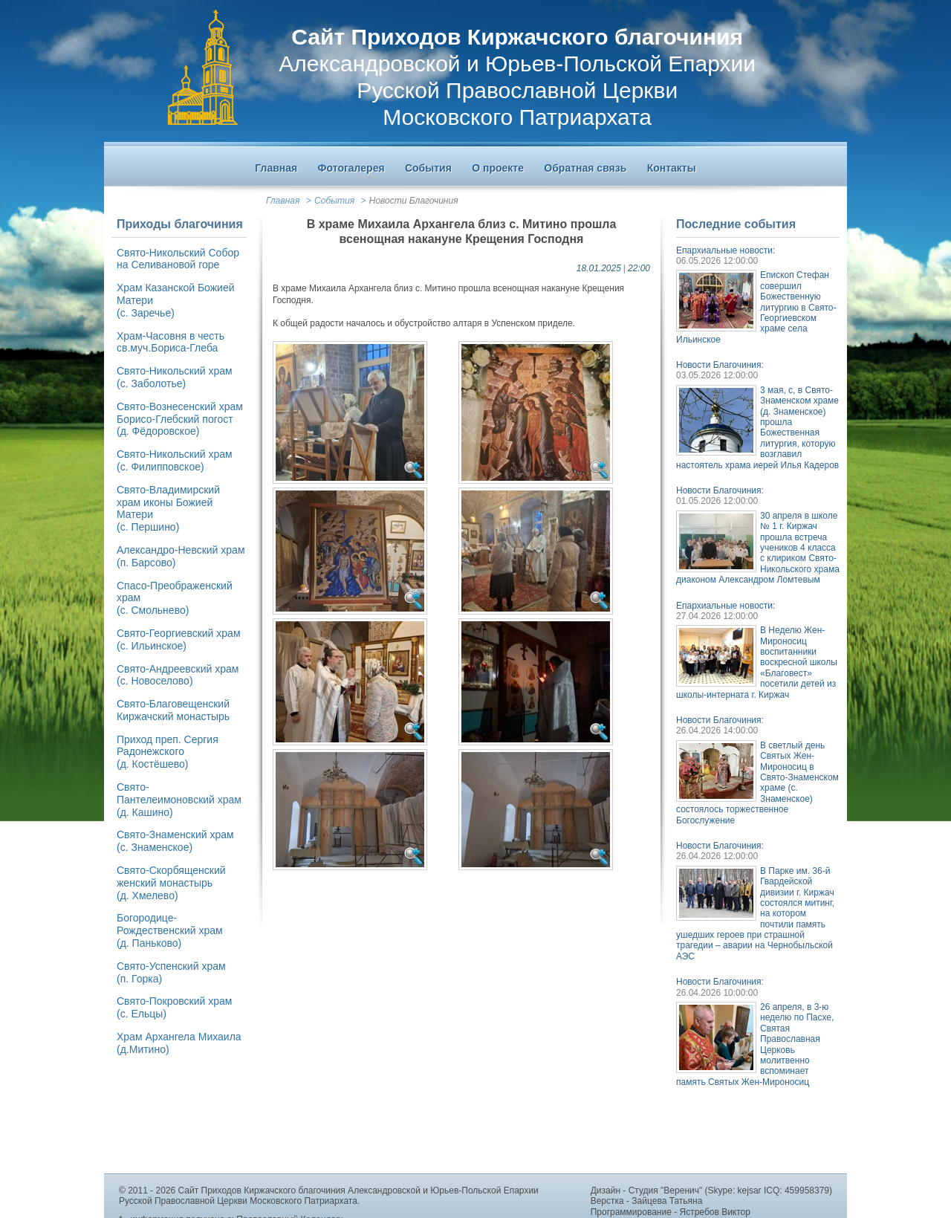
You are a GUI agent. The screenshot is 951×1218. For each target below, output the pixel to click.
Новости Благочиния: (720, 365)
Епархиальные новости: (725, 250)
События (334, 200)
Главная (282, 200)
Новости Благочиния (413, 200)
